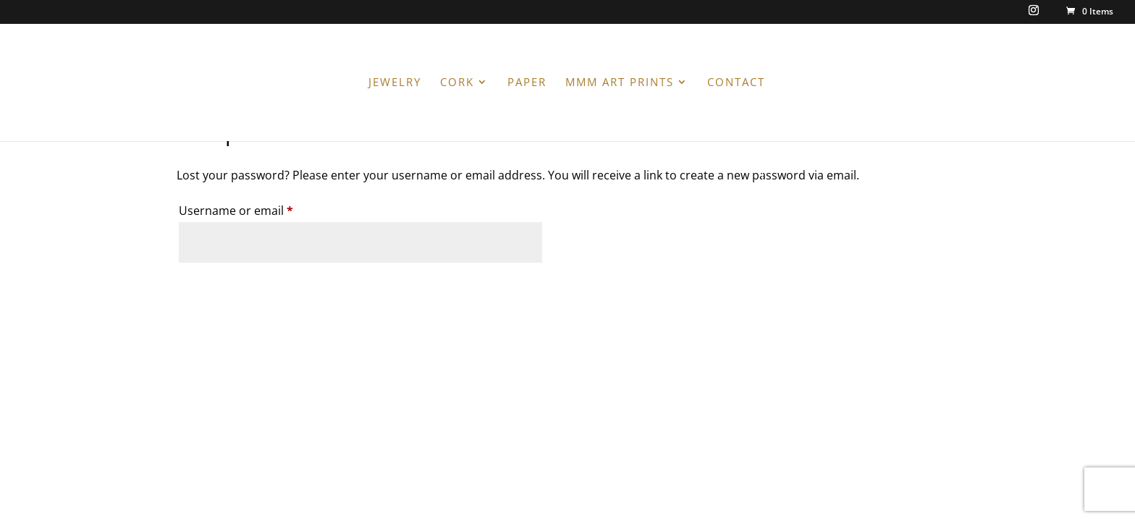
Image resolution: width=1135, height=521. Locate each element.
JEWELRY (394, 83)
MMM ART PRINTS (619, 83)
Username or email (260, 209)
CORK (457, 83)
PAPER (527, 83)
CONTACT (736, 83)
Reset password (248, 289)
